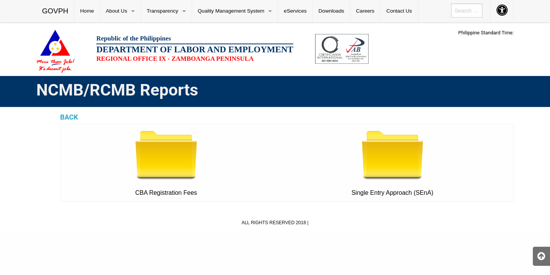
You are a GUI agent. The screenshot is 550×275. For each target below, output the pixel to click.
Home (87, 11)
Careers (365, 11)
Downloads (331, 11)
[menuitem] (55, 11)
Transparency (162, 11)
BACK (69, 117)
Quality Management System (231, 11)
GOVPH (55, 11)
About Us (116, 11)
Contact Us (399, 11)
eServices (295, 11)
